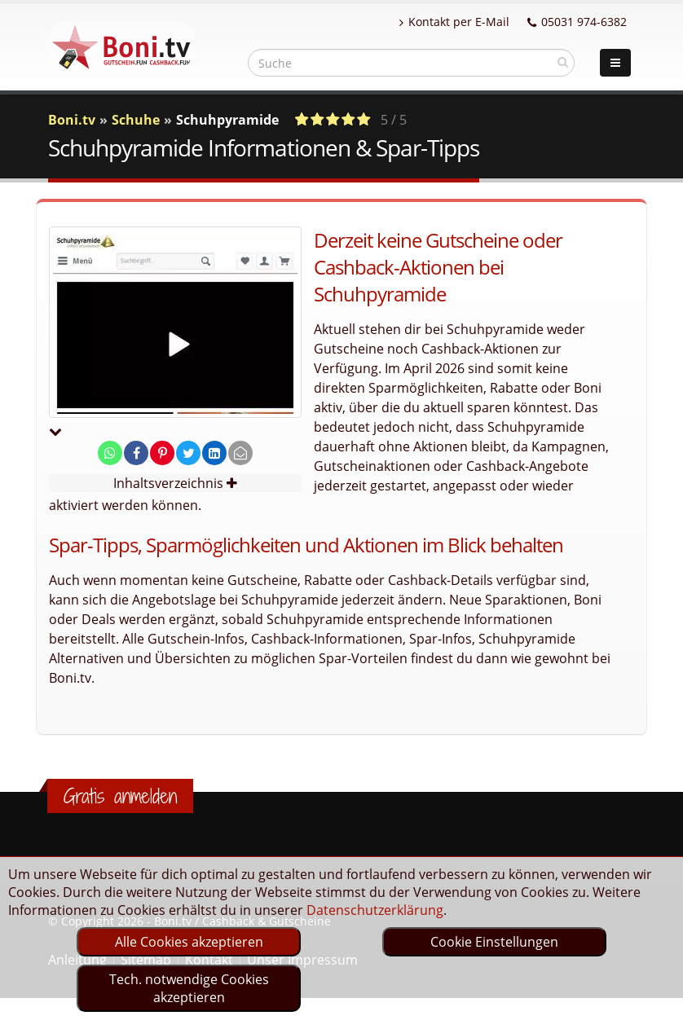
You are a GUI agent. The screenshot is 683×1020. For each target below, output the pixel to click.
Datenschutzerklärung (374, 910)
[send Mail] (240, 453)
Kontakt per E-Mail (454, 21)
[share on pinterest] (162, 453)
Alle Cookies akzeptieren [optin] (189, 942)
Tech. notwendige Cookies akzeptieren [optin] (189, 988)
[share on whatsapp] (110, 453)
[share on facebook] (136, 453)
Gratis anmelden (120, 796)
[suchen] (563, 62)
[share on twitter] (188, 453)
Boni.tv (71, 120)
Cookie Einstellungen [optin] (494, 942)
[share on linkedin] (214, 453)
